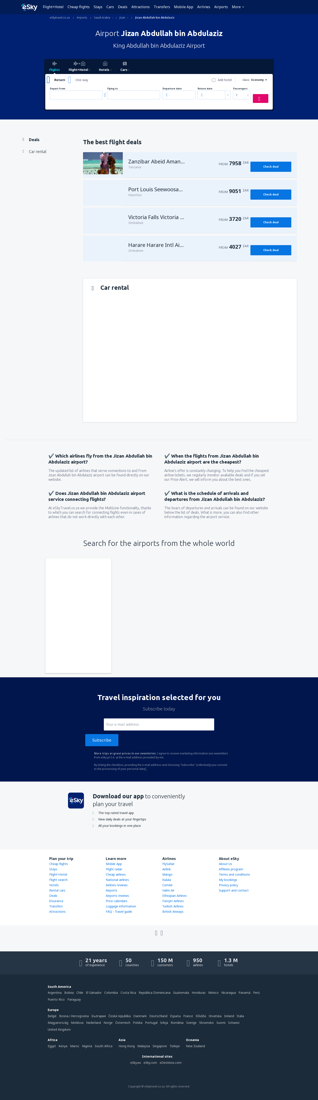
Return (59, 80)
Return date (205, 88)
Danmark (140, 1016)
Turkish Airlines (173, 906)
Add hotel (225, 80)
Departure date (172, 88)
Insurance (56, 901)
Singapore (160, 1046)
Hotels (54, 885)
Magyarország (58, 1022)
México (213, 992)
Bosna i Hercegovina (74, 1016)
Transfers (162, 6)
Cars (110, 6)
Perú (256, 992)
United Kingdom (59, 1029)
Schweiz (234, 1022)
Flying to (112, 88)
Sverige (191, 1022)
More (236, 6)
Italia (240, 1016)
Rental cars (57, 890)
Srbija (164, 1022)
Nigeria (87, 1046)
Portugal (151, 1022)
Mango (167, 874)
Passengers (240, 88)
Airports (221, 6)
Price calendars (116, 901)
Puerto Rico (56, 999)
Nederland (93, 1022)
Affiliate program (231, 869)
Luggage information (121, 906)
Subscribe (101, 740)
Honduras (199, 992)
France (188, 1016)
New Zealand (195, 1046)
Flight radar (114, 869)
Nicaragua (228, 992)
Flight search (58, 880)
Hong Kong (127, 1046)
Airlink (166, 869)
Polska (137, 1022)
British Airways (173, 911)
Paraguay (74, 999)
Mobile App (183, 6)
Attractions (140, 6)
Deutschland (158, 1016)
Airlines (203, 6)
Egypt (52, 1046)
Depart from (57, 88)
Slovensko (206, 1022)
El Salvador (94, 992)
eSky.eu (135, 1062)
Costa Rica (128, 992)
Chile (79, 992)
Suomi (220, 1022)
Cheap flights (79, 6)
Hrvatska (215, 1016)
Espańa (175, 1016)
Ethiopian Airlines (174, 896)
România (177, 1022)
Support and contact (234, 890)
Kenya (63, 1046)
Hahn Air (168, 890)
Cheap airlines (116, 874)
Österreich (122, 1022)
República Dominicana (154, 992)
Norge (108, 1022)
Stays (98, 6)
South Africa (103, 1046)
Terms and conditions (234, 874)
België (52, 1016)
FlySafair (168, 864)
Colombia (111, 992)
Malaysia (143, 1046)
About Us (225, 864)
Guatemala (181, 992)
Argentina (55, 992)
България (98, 1016)
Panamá (244, 992)
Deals (122, 6)
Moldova (77, 1022)
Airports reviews (117, 896)
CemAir (167, 885)
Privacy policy (228, 885)
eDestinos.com (171, 1062)
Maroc (74, 1046)
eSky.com (150, 1062)
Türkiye (175, 1046)
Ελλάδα (201, 1016)
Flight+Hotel (53, 6)
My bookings (228, 880)
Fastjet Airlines (173, 901)
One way (82, 80)
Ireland (229, 1016)
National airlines (117, 880)
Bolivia (69, 992)
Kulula (166, 880)
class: (246, 80)
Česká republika (119, 1016)
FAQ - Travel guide (119, 911)
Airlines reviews (117, 885)
